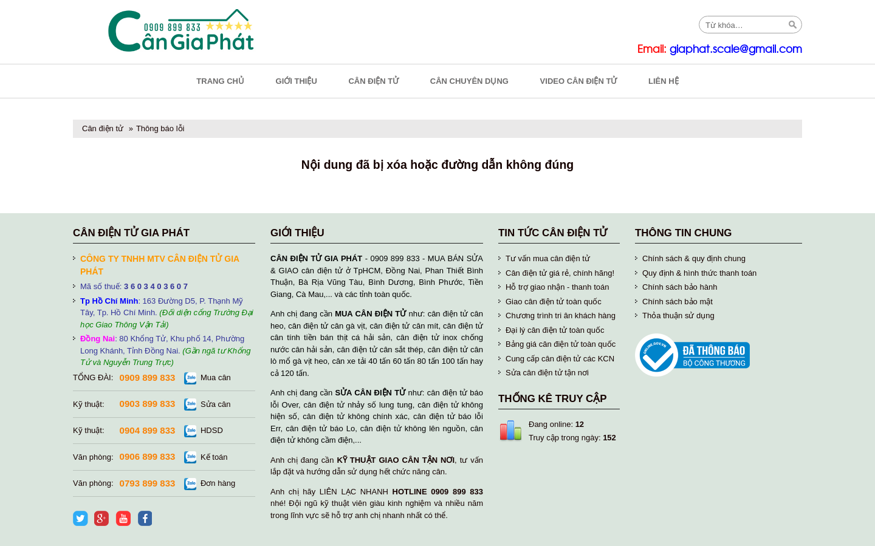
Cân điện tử (102, 128)
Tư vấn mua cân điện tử (548, 258)
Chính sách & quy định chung (694, 258)
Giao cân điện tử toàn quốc (554, 301)
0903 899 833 (148, 403)
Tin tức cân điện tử (553, 233)
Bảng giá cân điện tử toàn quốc (561, 344)
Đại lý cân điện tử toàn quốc (555, 330)
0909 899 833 (148, 377)
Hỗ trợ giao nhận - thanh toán (557, 287)
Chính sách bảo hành (679, 287)
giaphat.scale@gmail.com (736, 49)
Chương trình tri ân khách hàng (561, 315)
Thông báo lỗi (160, 128)
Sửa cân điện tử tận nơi (547, 372)
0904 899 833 (148, 430)
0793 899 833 (148, 483)
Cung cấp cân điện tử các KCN (560, 358)
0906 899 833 (148, 456)
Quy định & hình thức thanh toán (699, 273)
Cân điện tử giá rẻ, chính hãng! (560, 273)
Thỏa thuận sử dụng (678, 315)
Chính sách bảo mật (677, 301)
